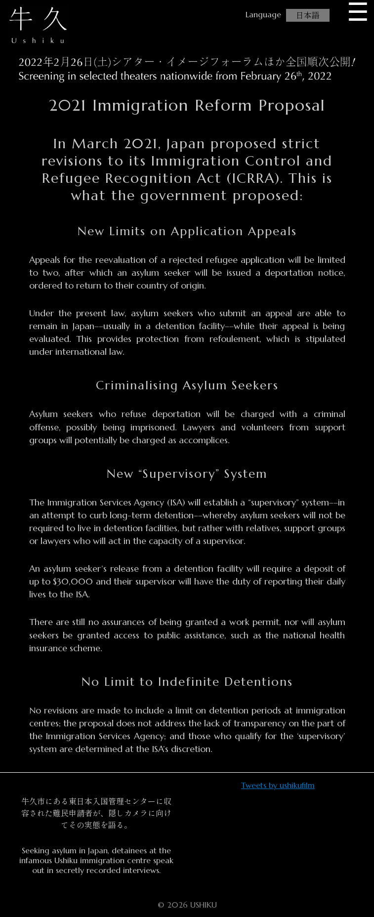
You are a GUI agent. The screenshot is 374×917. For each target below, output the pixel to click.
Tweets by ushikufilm (278, 785)
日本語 (308, 15)
